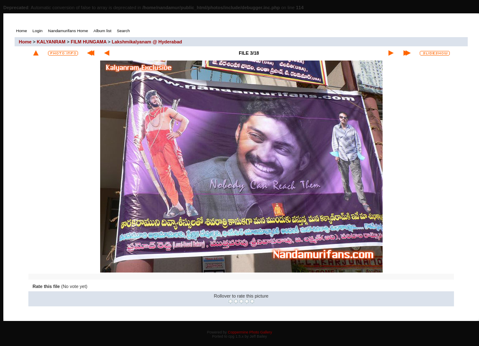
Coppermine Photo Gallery (250, 332)
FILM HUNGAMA (89, 41)
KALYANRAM (51, 41)
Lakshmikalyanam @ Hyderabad (147, 41)
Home (25, 41)
